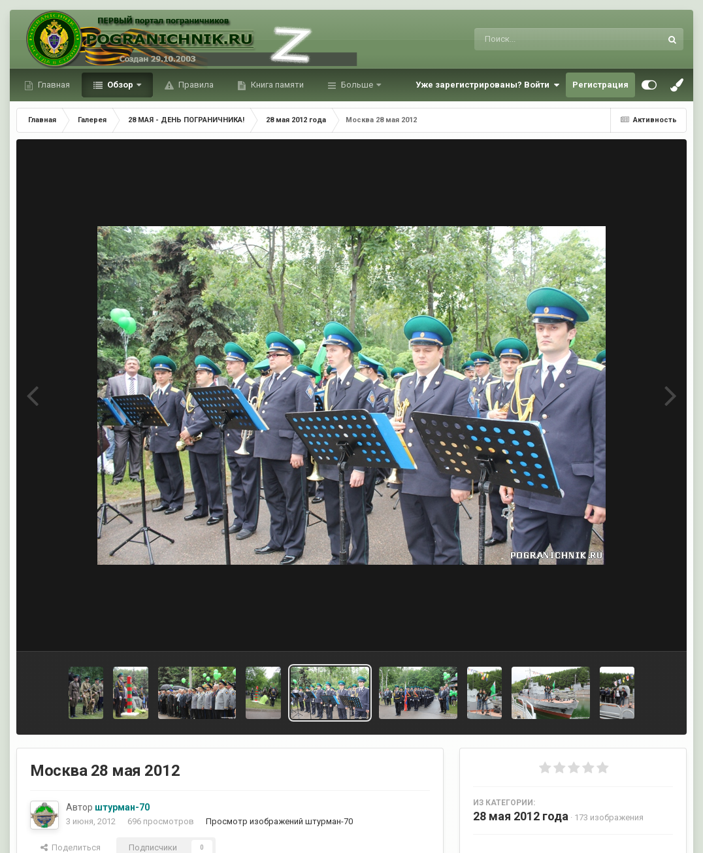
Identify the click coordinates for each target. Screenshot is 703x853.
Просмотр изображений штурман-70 (279, 821)
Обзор (120, 85)
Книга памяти (276, 85)
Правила (195, 85)
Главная (53, 85)
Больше (357, 85)
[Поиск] (543, 39)
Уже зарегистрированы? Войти (487, 85)
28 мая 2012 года (520, 816)
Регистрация (600, 85)
